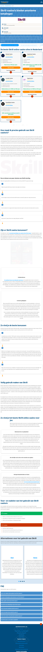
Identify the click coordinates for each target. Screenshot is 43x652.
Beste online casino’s (21, 614)
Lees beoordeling (9, 56)
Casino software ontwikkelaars (21, 620)
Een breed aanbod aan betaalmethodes (32, 442)
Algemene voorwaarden (21, 593)
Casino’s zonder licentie (21, 630)
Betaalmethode (8, 5)
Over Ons (21, 589)
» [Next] (42, 45)
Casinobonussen (21, 616)
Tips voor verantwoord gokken (21, 632)
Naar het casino (11, 67)
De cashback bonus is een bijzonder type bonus (13, 240)
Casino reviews (22, 624)
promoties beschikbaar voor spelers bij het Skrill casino (20, 216)
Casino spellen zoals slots (21, 622)
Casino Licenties (21, 628)
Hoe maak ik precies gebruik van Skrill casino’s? (29, 45)
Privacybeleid (21, 597)
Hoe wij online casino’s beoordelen (21, 591)
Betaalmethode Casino (21, 618)
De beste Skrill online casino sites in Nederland (10, 45)
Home (3, 5)
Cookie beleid (21, 595)
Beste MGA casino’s (21, 602)
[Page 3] (22, 542)
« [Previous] (0, 45)
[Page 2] (20, 542)
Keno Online (21, 606)
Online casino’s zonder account (22, 604)
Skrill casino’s (21, 608)
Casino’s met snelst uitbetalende (21, 610)
